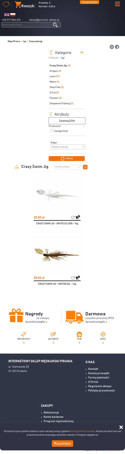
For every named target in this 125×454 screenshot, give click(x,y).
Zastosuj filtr (67, 120)
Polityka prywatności (101, 390)
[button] (117, 4)
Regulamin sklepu (99, 386)
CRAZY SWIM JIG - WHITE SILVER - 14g (57, 223)
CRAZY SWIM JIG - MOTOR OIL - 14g (57, 284)
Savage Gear (61, 131)
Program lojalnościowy (59, 421)
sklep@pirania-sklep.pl (44, 19)
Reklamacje (51, 412)
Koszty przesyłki (98, 373)
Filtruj (67, 158)
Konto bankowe (53, 416)
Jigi (24, 41)
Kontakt (93, 368)
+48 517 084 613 (10, 19)
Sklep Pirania (14, 41)
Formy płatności (98, 377)
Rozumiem (62, 443)
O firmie (93, 381)
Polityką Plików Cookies (83, 431)
